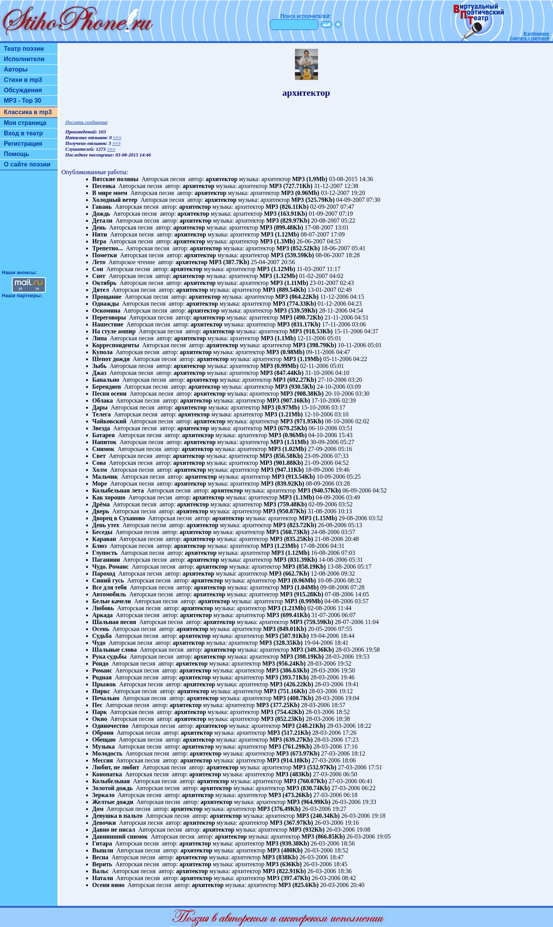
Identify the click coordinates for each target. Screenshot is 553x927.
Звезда (101, 428)
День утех (105, 525)
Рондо (100, 663)
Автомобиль (109, 594)
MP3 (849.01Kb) (284, 629)
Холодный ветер (114, 199)
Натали (102, 878)
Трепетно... (107, 248)
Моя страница (25, 123)
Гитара (102, 843)
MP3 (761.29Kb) (290, 746)
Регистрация (23, 143)
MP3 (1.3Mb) (277, 241)
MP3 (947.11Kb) (282, 469)
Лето (99, 262)
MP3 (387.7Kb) (229, 262)
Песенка (103, 186)
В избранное (536, 33)
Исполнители (24, 59)
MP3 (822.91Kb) (284, 871)
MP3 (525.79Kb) (312, 199)
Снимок (103, 449)
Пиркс (101, 691)
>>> (117, 137)
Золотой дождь (112, 788)
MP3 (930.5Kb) (295, 386)
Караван (104, 539)
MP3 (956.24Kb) (284, 663)
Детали (102, 220)
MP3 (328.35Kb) (281, 642)
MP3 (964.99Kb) (309, 802)
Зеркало (103, 795)
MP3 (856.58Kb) (281, 456)
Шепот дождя (111, 359)
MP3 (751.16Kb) (285, 691)
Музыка (103, 746)
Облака (102, 400)
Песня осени (109, 393)
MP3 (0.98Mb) (286, 352)
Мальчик (105, 476)
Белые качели (111, 601)
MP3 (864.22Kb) (297, 296)
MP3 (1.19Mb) (302, 359)
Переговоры (109, 317)
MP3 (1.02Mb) (287, 449)
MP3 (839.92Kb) (282, 483)
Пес (97, 705)
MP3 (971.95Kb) (302, 421)
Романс (102, 670)
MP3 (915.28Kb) (301, 594)
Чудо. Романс (110, 566)
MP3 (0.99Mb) (279, 366)
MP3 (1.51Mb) (289, 442)
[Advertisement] (29, 223)
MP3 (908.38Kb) (302, 393)
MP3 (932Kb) (307, 829)
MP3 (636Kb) (284, 864)
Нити (99, 234)
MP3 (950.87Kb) (284, 511)
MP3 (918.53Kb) (311, 331)
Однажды (105, 303)
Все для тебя (109, 587)
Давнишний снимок (120, 836)
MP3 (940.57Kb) (319, 490)
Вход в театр (23, 133)
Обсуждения (23, 90)
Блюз (99, 546)
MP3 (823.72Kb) (294, 525)
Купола (102, 352)
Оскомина (106, 310)
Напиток (104, 442)
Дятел (100, 289)
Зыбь (99, 366)
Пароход (103, 573)
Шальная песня (114, 622)
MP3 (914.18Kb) (288, 760)
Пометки (104, 255)
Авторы (16, 69)
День (99, 227)
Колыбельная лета (118, 490)
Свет (99, 456)
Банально (105, 379)
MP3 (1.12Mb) (280, 234)
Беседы (102, 532)
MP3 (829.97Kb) (288, 220)
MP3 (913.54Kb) (293, 476)
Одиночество (110, 725)
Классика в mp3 (28, 112)
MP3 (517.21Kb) (289, 732)
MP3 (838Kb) (280, 857)
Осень (100, 629)
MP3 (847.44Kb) (281, 372)
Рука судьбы (109, 656)
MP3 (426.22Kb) (291, 684)
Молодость (107, 753)
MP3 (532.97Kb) (314, 767)
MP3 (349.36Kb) (312, 649)
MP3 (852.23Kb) (282, 719)
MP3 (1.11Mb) (289, 283)
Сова (99, 462)
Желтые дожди (112, 802)
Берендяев (106, 386)
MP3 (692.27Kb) (294, 379)
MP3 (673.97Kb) (298, 753)
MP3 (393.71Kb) (287, 677)
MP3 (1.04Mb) (299, 587)
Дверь (100, 511)
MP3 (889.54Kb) (284, 289)
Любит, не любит (115, 767)
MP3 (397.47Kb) (288, 878)
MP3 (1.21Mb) (284, 414)
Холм (99, 469)
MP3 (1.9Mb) (310, 179)
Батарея (103, 435)
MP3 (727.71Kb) (291, 186)
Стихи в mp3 (23, 80)
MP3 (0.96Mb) (300, 193)
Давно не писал (113, 829)
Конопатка (107, 774)
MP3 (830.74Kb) (308, 788)
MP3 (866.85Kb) (323, 836)
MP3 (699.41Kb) (288, 615)
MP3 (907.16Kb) (288, 400)
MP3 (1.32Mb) (279, 276)
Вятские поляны (115, 179)
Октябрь (104, 283)
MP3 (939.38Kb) (287, 843)
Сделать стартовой (529, 38)
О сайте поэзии (27, 164)
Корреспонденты (115, 345)
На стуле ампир (114, 331)
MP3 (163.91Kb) (285, 213)
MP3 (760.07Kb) (305, 781)
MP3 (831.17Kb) (299, 324)
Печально (105, 698)
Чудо (99, 642)
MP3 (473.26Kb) (290, 795)
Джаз (99, 372)
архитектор (222, 179)
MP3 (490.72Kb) (301, 317)
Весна (100, 857)
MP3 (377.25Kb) (278, 705)
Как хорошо (108, 497)
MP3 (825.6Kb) (298, 885)
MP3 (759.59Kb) (311, 622)
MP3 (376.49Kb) (279, 809)
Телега (101, 414)
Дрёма (101, 504)
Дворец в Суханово (118, 518)
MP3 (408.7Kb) (293, 698)
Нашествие (107, 324)
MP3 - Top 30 (22, 100)
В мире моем (109, 193)
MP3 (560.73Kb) (288, 532)
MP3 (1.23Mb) (279, 546)
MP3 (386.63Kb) (288, 670)
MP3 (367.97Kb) (291, 822)
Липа (99, 338)
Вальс (100, 871)
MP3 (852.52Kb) (298, 248)
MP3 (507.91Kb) (287, 635)
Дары (100, 407)
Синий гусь (108, 580)
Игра (99, 241)
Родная (102, 677)
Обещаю (104, 739)
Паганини (106, 559)
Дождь (101, 213)
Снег (99, 276)
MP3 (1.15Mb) (318, 518)
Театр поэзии (24, 48)
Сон (97, 269)
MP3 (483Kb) (293, 774)
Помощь (16, 154)
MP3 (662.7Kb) (289, 573)
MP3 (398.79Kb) (314, 345)
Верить (102, 864)
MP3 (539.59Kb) (292, 255)
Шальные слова (114, 649)
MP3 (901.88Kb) (281, 462)
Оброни (103, 732)
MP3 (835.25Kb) (291, 539)
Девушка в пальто (117, 815)
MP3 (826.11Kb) (286, 206)
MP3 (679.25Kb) (285, 428)
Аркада (102, 615)
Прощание (106, 296)
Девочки (104, 822)
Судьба (102, 635)
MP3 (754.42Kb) (282, 712)
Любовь (103, 608)
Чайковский (109, 421)
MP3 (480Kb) (285, 850)
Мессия (102, 760)
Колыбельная (111, 781)
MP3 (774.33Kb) (294, 303)
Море (99, 483)
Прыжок (104, 684)
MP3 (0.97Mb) (281, 407)
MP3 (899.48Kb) (281, 227)
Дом (98, 809)
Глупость (105, 552)
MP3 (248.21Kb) (304, 725)
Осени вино (108, 885)
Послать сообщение (86, 122)
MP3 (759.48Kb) (285, 504)
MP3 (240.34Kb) (318, 815)
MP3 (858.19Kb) (304, 566)
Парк (99, 712)
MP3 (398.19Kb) (302, 656)
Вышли (102, 850)
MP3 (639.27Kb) (291, 739)
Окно (99, 719)
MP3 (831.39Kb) (295, 559)
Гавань (102, 206)
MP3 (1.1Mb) (278, 338)
